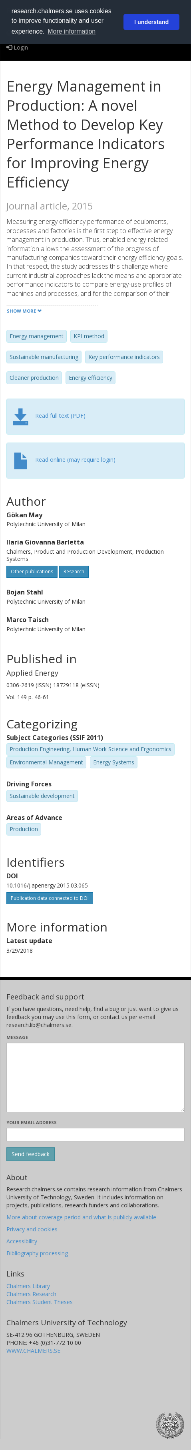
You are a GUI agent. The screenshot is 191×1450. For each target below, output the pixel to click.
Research (74, 571)
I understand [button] (151, 22)
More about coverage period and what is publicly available (81, 1217)
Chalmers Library (28, 1286)
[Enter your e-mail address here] (95, 1134)
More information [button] (72, 31)
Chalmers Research (31, 1294)
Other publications (32, 571)
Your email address (31, 1122)
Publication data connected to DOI (50, 898)
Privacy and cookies (32, 1229)
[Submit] (30, 1154)
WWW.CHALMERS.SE (33, 1350)
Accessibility (21, 1241)
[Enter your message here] (95, 1077)
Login (17, 47)
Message (17, 1037)
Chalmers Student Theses (39, 1302)
